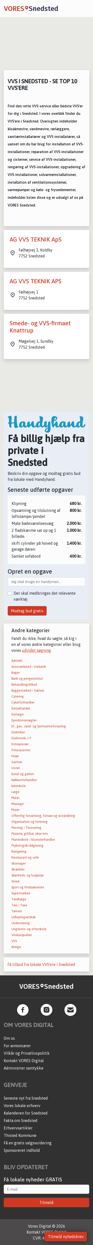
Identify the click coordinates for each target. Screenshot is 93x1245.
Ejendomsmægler (24, 720)
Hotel (15, 768)
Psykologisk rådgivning (27, 845)
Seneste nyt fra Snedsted (26, 1098)
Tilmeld (46, 1202)
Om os (9, 1038)
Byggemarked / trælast (27, 690)
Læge (15, 792)
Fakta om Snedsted (20, 1120)
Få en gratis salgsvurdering (28, 1143)
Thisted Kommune (20, 1135)
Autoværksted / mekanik (28, 666)
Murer (15, 810)
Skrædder (18, 869)
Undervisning (20, 923)
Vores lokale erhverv (22, 1105)
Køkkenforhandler (24, 780)
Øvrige (16, 947)
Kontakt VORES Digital (24, 1060)
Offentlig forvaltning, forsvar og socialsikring (43, 816)
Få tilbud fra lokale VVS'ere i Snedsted (41, 964)
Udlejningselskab (23, 917)
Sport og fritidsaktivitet (27, 887)
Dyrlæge (17, 714)
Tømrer (16, 911)
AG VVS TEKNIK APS (36, 281)
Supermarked (20, 893)
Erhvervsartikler (18, 1128)
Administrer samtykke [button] (23, 1068)
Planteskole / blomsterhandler (33, 839)
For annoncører (17, 1045)
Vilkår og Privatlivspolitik (27, 1053)
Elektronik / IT (21, 738)
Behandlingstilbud (24, 684)
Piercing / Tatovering (26, 828)
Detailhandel (20, 708)
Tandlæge (18, 899)
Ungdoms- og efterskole (29, 929)
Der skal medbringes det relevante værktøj (45, 596)
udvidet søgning (36, 650)
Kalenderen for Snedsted (26, 1113)
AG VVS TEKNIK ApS (36, 239)
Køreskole (18, 786)
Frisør (15, 756)
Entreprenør (20, 744)
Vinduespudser (21, 935)
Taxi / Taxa (19, 905)
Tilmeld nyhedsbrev (66, 1236)
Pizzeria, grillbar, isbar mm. (30, 833)
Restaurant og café (25, 857)
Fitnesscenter (21, 750)
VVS (14, 941)
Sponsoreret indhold (22, 1150)
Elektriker (18, 732)
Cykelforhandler (22, 702)
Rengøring (19, 851)
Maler (15, 798)
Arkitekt (17, 661)
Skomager (18, 863)
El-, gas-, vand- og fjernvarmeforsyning (38, 726)
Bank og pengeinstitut (27, 678)
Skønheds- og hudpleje (27, 875)
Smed (15, 881)
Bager (15, 672)
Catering (17, 696)
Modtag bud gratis (27, 611)
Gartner (16, 762)
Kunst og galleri (22, 774)
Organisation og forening (29, 822)
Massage (17, 804)
